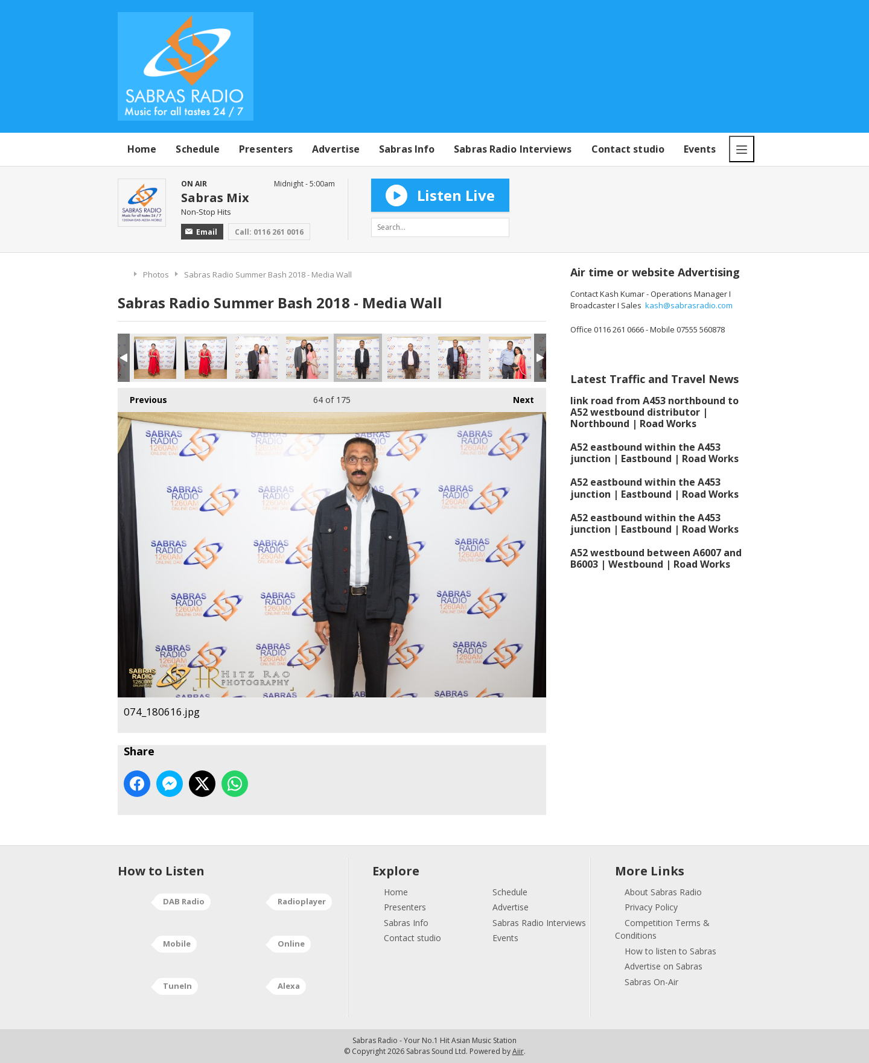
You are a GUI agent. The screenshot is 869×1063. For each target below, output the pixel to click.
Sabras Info (406, 149)
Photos (156, 274)
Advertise (336, 149)
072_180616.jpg (256, 358)
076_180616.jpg (459, 358)
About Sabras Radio (663, 892)
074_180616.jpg (358, 358)
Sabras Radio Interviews (512, 149)
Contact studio (627, 149)
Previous (142, 396)
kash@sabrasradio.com (689, 305)
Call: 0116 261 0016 (269, 232)
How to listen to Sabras (670, 951)
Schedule (198, 149)
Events (700, 149)
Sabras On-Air (651, 982)
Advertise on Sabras (663, 966)
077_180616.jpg (510, 358)
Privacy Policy (651, 907)
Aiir (518, 1051)
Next (517, 396)
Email (201, 232)
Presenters (266, 149)
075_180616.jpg (408, 358)
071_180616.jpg (206, 358)
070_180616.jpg (155, 358)
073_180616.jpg (307, 358)
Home (141, 149)
